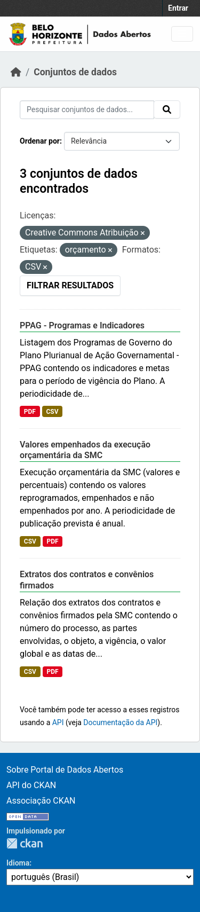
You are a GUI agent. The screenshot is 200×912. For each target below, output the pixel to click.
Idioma (17, 863)
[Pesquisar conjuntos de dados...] (87, 109)
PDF (30, 411)
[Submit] (167, 109)
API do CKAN (31, 785)
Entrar (178, 8)
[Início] (16, 72)
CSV (52, 411)
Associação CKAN (41, 801)
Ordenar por (40, 141)
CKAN (24, 843)
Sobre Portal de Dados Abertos (64, 770)
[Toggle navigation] (182, 34)
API (58, 722)
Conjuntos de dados (75, 72)
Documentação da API (120, 722)
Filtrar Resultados (70, 285)
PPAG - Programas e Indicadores (82, 325)
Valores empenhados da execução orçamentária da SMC (85, 450)
